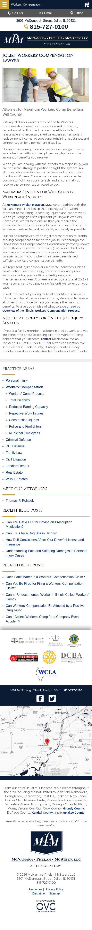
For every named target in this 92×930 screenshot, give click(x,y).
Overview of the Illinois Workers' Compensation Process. (41, 310)
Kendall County (42, 812)
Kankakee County (72, 812)
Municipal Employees (24, 433)
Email (46, 13)
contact (46, 339)
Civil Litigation (16, 459)
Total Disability (19, 400)
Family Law (14, 453)
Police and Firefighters (25, 426)
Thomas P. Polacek (20, 500)
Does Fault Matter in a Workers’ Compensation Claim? (45, 577)
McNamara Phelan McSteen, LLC (29, 204)
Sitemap (54, 893)
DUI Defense (15, 446)
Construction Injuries (24, 420)
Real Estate (14, 472)
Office (76, 13)
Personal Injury (17, 380)
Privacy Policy (55, 889)
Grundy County (73, 808)
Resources (35, 889)
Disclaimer (39, 893)
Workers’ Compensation (24, 387)
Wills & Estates (17, 479)
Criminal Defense (18, 439)
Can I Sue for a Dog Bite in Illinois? (31, 533)
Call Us (15, 13)
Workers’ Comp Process (26, 393)
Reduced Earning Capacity (28, 407)
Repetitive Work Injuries (26, 413)
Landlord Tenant (17, 466)
